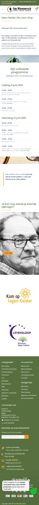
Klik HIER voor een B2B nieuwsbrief (12, 432)
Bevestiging (5, 366)
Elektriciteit (5, 390)
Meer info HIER (9, 456)
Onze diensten (25, 392)
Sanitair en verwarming (9, 393)
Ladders (4, 399)
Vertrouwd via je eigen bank (15, 469)
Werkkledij (5, 381)
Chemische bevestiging (9, 369)
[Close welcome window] (28, 480)
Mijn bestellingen (26, 369)
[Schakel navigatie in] (2, 9)
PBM (3, 387)
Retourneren (25, 372)
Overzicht (24, 378)
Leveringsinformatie (27, 375)
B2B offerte (24, 386)
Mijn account (25, 366)
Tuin (3, 378)
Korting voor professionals (15, 454)
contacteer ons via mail (11, 420)
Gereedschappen (7, 372)
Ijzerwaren (5, 396)
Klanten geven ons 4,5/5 (13, 463)
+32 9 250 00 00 (9, 423)
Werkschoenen (6, 384)
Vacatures (24, 389)
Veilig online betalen (14, 466)
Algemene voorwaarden (29, 395)
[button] (26, 437)
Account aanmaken (27, 398)
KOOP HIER (8, 253)
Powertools (5, 375)
